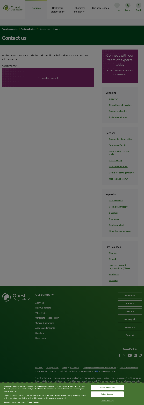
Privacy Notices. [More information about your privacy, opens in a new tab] (33, 402)
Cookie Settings (107, 401)
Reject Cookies (107, 394)
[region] (72, 393)
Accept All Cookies (107, 388)
